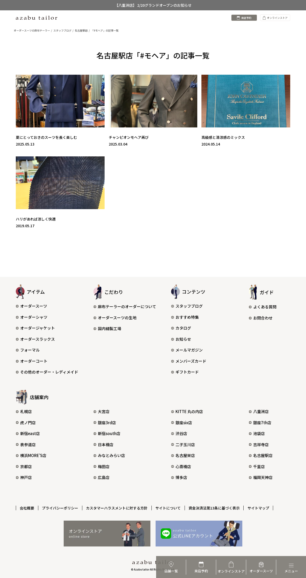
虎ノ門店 (26, 422)
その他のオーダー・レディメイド (47, 372)
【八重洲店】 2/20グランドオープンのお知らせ (153, 5)
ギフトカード (185, 372)
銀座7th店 (260, 422)
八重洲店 (259, 411)
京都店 (24, 466)
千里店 (257, 466)
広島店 (101, 477)
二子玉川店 (183, 444)
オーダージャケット (35, 328)
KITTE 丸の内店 (187, 411)
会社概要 (27, 507)
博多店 (179, 477)
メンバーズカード (188, 361)
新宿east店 (28, 433)
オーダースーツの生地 (114, 317)
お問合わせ (261, 318)
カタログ (181, 328)
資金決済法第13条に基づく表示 (215, 507)
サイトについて (169, 507)
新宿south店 (106, 433)
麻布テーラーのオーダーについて (124, 306)
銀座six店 (181, 422)
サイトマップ (260, 507)
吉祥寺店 (259, 444)
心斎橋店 (181, 466)
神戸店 (24, 477)
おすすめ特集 (185, 317)
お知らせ (181, 339)
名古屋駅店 (261, 455)
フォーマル (28, 350)
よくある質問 (262, 306)
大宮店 (101, 411)
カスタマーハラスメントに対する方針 (117, 507)
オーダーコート (31, 361)
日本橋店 (103, 444)
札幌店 (24, 411)
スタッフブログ (187, 306)
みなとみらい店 (109, 455)
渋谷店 (179, 433)
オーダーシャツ (31, 317)
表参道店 (26, 444)
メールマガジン (187, 350)
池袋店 (257, 433)
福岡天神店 (261, 477)
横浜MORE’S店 (31, 455)
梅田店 (101, 466)
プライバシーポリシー (60, 507)
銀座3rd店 (104, 422)
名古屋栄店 (183, 455)
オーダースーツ (31, 306)
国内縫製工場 (107, 328)
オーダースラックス (35, 339)
